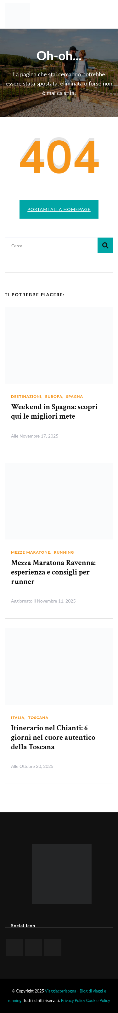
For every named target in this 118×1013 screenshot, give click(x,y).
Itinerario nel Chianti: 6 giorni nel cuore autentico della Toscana (53, 737)
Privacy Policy (73, 1000)
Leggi (101, 435)
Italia (18, 717)
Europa (54, 396)
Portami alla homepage (59, 209)
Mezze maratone (30, 552)
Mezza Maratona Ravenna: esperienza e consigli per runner (53, 572)
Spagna (74, 396)
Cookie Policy (98, 1000)
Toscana (38, 717)
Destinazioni (26, 396)
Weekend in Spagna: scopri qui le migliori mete (54, 411)
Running (64, 552)
